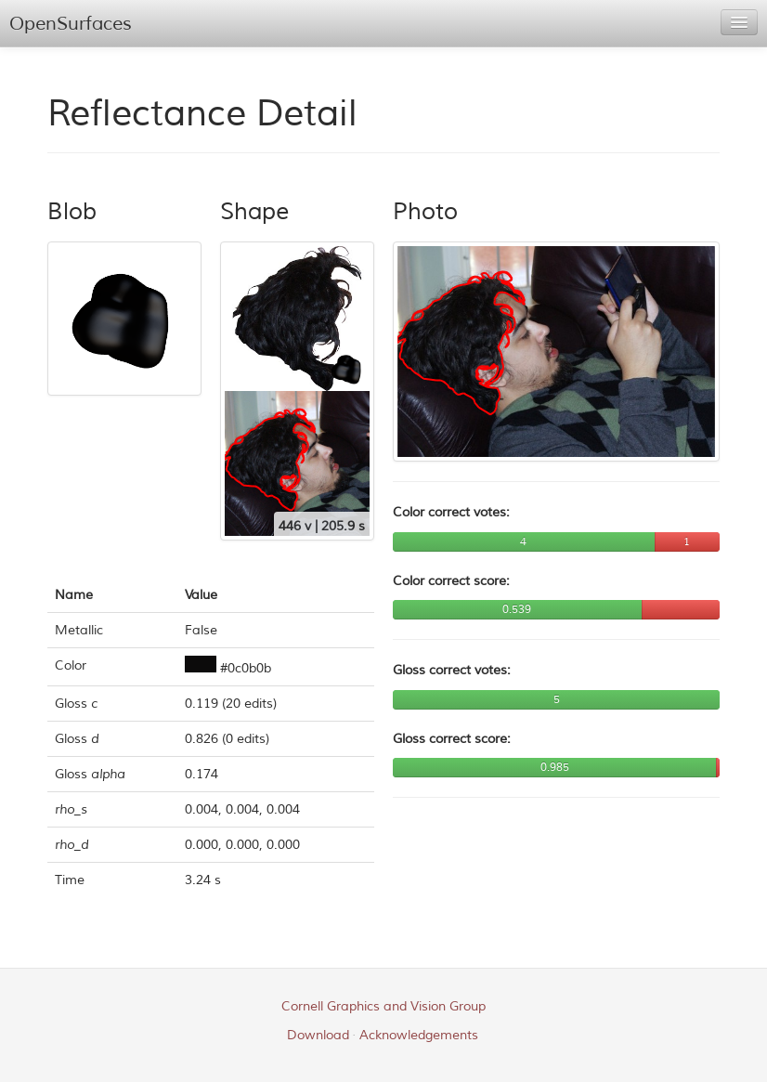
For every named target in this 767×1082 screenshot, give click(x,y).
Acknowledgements (418, 1035)
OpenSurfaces (70, 23)
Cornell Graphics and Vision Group (383, 1006)
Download (318, 1035)
